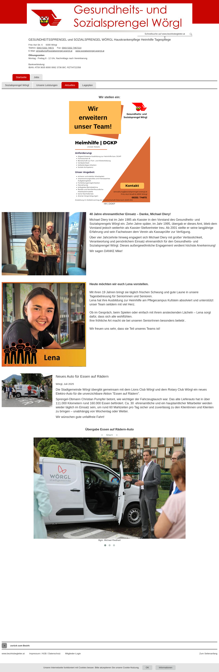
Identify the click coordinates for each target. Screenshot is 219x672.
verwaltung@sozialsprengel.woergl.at (54, 51)
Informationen (165, 667)
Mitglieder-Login (73, 653)
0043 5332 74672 (45, 48)
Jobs (36, 77)
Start (109, 434)
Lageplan (87, 85)
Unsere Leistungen (47, 85)
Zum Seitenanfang (208, 653)
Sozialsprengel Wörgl (17, 85)
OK (147, 667)
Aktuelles (70, 85)
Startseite (21, 77)
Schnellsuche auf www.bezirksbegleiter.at (165, 34)
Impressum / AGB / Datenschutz (44, 653)
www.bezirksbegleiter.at (13, 653)
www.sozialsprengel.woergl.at (89, 51)
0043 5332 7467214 (71, 48)
